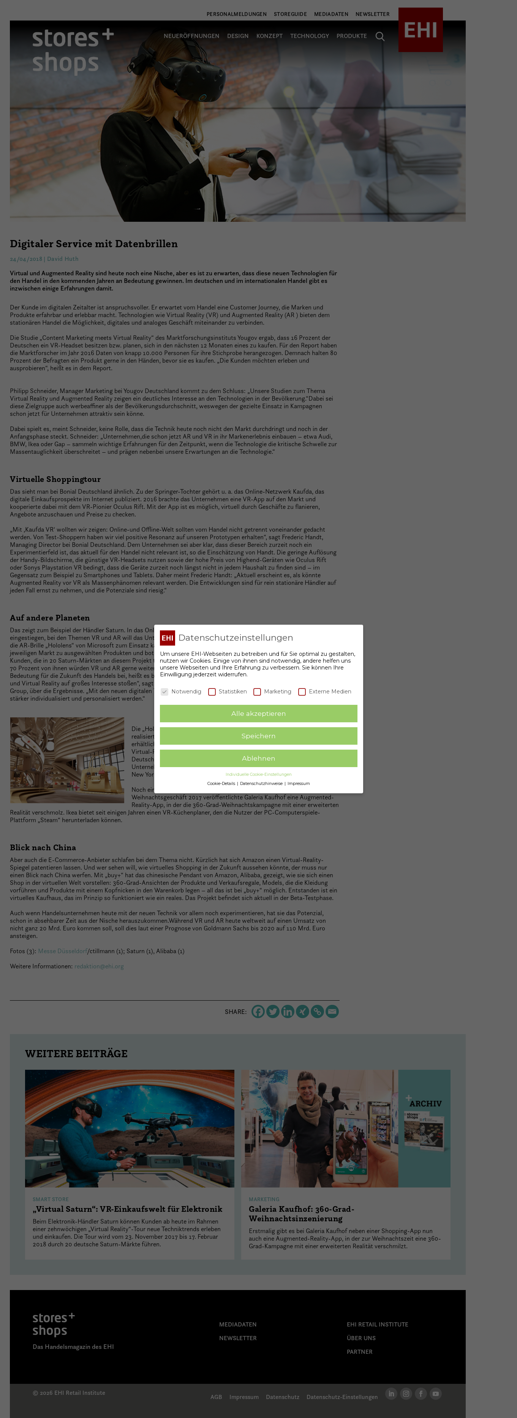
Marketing (272, 691)
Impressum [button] (299, 783)
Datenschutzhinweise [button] (262, 783)
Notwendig (181, 691)
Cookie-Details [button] (221, 783)
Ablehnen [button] (258, 758)
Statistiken (227, 691)
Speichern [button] (259, 736)
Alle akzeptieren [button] (258, 713)
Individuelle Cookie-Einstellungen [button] (259, 774)
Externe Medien (324, 691)
